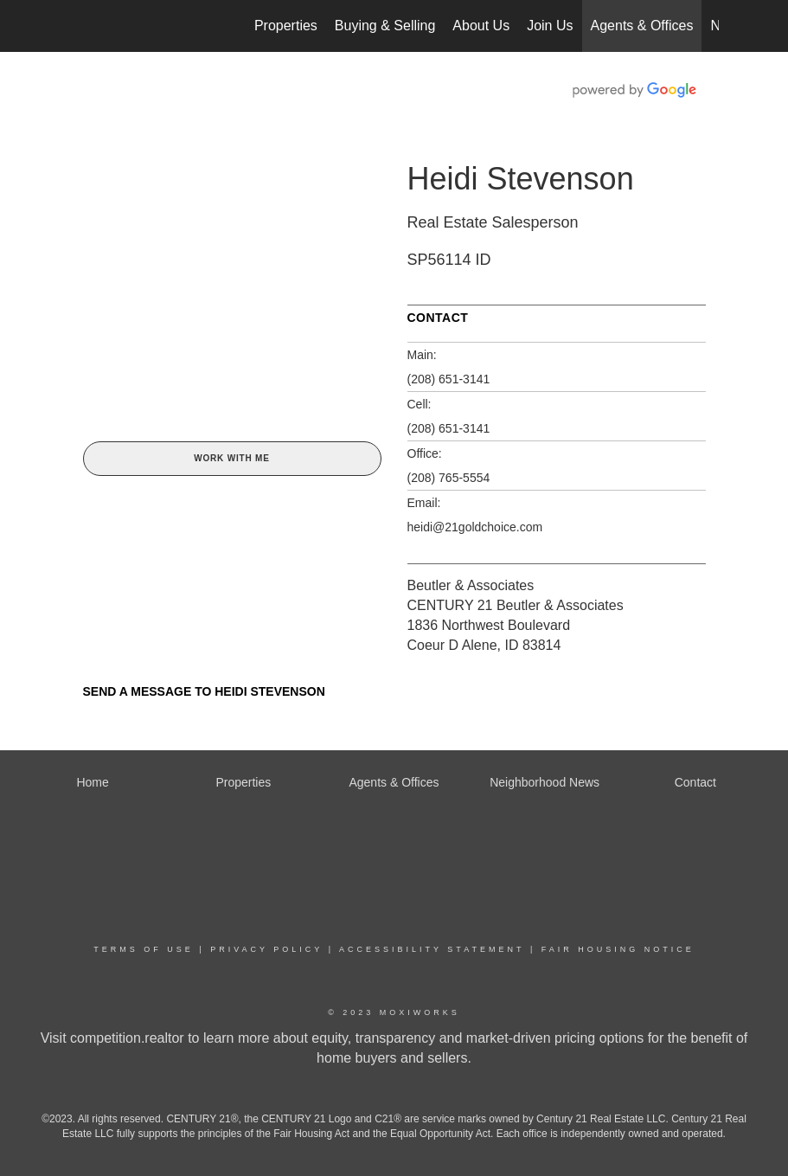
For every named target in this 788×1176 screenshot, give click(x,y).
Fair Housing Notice (618, 949)
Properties (285, 25)
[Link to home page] (79, 26)
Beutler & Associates (471, 585)
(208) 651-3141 (448, 379)
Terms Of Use (143, 949)
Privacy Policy (266, 949)
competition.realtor (127, 1038)
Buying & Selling (385, 25)
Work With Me (231, 458)
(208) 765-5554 (448, 478)
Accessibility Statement (431, 949)
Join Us (550, 25)
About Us (480, 25)
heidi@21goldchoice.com (475, 527)
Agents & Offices (642, 25)
